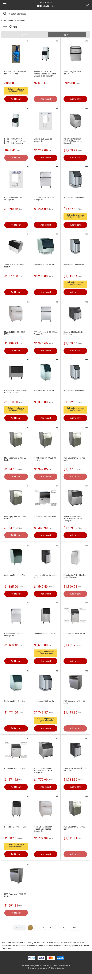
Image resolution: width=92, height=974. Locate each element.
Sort (67, 34)
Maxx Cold (58, 945)
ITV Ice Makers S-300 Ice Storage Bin (44, 199)
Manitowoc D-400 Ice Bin (74, 265)
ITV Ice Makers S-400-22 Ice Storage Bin (45, 333)
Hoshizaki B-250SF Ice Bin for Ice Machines (15, 392)
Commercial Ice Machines (14, 20)
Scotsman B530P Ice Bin (14, 575)
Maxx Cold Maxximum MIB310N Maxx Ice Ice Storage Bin (73, 141)
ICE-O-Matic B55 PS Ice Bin (15, 768)
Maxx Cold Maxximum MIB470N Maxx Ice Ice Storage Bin (73, 518)
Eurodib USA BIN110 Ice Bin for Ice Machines (75, 576)
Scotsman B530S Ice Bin (14, 701)
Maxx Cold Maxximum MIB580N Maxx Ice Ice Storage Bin (43, 770)
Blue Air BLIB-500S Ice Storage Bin (13, 199)
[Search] (46, 14)
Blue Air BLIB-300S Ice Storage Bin (43, 140)
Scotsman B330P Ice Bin (44, 265)
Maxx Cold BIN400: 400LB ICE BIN (14, 333)
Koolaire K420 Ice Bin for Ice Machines (45, 576)
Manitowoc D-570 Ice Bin (44, 701)
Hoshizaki (6, 945)
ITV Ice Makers (28, 945)
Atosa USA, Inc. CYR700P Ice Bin (14, 266)
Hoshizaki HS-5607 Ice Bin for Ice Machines (15, 73)
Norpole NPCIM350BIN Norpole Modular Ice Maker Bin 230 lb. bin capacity (45, 74)
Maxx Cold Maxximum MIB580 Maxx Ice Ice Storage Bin (43, 829)
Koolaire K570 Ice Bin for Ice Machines (75, 769)
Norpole (82, 945)
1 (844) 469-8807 (16, 91)
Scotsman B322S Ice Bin (44, 391)
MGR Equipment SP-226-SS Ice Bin (45, 459)
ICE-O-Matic (17, 945)
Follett (82, 942)
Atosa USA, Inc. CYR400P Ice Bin (74, 73)
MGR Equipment (71, 945)
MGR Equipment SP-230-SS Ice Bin (74, 828)
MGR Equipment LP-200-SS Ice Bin (74, 702)
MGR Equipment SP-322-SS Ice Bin (15, 459)
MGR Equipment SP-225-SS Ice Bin (15, 517)
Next (74, 928)
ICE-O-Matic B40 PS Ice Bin (45, 516)
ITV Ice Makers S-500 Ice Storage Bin (14, 635)
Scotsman (6, 948)
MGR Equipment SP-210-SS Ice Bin (74, 459)
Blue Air (64, 942)
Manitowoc (48, 945)
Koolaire (39, 945)
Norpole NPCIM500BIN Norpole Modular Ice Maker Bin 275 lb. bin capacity (15, 141)
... (57, 928)
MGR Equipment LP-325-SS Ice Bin (15, 895)
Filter (24, 34)
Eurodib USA (73, 942)
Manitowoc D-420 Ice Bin (74, 391)
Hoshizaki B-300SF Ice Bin (15, 827)
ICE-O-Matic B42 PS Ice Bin (74, 634)
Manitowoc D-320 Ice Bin (74, 198)
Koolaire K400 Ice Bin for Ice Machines (75, 333)
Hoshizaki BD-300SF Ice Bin (45, 634)
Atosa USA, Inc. (53, 942)
